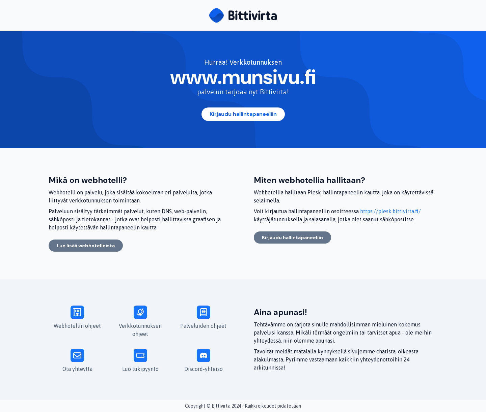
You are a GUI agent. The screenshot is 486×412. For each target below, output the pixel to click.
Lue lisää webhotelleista (86, 246)
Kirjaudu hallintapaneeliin (243, 114)
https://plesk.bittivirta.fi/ (390, 211)
